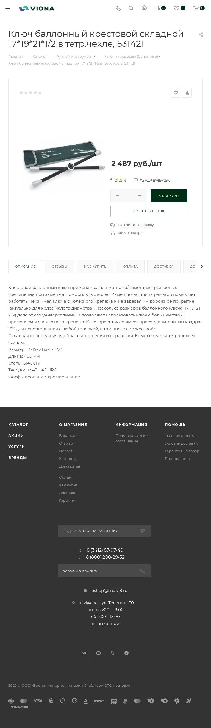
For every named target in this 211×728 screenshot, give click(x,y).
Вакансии (68, 435)
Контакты (68, 458)
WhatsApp (126, 653)
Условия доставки (181, 443)
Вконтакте (84, 653)
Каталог (18, 424)
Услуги (16, 446)
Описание (25, 266)
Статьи (65, 477)
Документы (69, 466)
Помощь (175, 424)
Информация (131, 424)
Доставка (163, 266)
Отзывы (60, 266)
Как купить (95, 266)
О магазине (73, 424)
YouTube (98, 653)
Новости (67, 451)
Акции (16, 435)
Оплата (130, 266)
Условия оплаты (180, 435)
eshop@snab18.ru (109, 590)
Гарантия (68, 500)
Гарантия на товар (182, 451)
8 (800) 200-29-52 (105, 557)
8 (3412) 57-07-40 (105, 550)
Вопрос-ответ (177, 458)
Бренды (17, 457)
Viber (112, 653)
